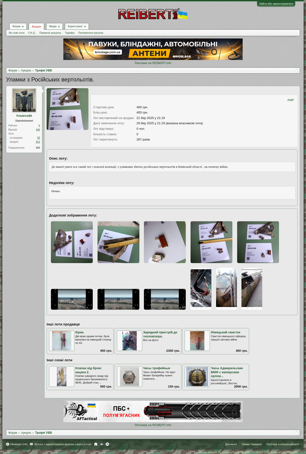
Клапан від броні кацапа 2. (88, 370)
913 (38, 142)
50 (38, 137)
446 (38, 129)
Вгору (101, 444)
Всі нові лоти (16, 32)
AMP (290, 100)
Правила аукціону (50, 32)
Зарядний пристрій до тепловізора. (160, 334)
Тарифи (70, 32)
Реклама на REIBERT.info (153, 63)
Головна (96, 444)
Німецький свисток (225, 332)
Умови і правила (252, 444)
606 (38, 147)
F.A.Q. (32, 32)
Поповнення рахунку (90, 32)
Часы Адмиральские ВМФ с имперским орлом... (227, 372)
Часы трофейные (156, 368)
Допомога (231, 444)
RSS (107, 444)
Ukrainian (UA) (18, 444)
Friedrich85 (24, 116)
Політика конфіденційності (283, 444)
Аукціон (36, 26)
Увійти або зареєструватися (276, 3)
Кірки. (79, 332)
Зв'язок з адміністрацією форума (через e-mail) (63, 444)
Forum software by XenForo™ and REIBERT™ (249, 452)
